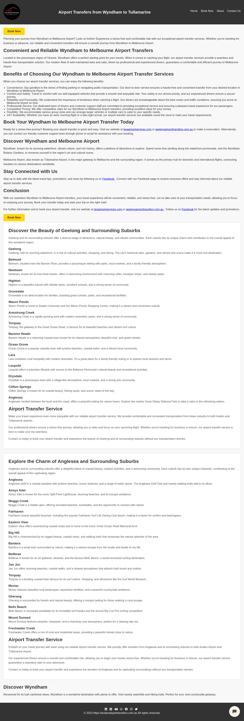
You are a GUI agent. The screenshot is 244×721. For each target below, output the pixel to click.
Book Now (207, 10)
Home (194, 10)
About (220, 10)
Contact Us (234, 10)
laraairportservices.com (137, 129)
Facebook (108, 178)
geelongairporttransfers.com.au (174, 129)
